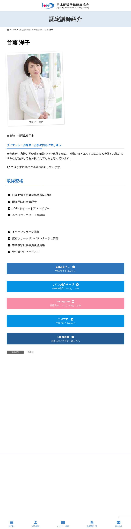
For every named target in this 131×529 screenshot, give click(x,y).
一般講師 (29, 352)
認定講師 (35, 524)
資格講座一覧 (92, 524)
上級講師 (14, 377)
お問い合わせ (58, 404)
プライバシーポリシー (35, 404)
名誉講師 (14, 384)
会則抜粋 (14, 404)
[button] (65, 268)
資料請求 (118, 524)
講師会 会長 (15, 391)
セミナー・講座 (63, 524)
